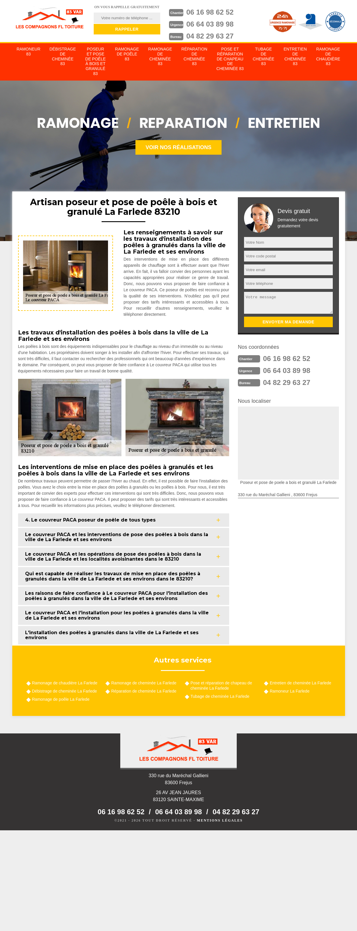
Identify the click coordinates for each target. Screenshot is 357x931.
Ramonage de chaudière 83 (328, 56)
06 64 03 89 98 (212, 23)
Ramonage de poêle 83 (127, 54)
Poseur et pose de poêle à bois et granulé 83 (95, 61)
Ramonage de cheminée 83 (160, 56)
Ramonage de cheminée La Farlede (143, 683)
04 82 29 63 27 (212, 35)
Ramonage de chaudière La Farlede (64, 683)
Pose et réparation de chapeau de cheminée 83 (229, 59)
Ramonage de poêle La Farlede (61, 699)
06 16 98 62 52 (212, 12)
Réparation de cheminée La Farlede (143, 691)
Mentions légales (220, 820)
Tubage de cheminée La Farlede (220, 696)
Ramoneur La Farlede (289, 691)
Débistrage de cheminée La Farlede (64, 691)
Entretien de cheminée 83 (295, 56)
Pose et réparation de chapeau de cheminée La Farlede (221, 686)
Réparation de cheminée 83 (194, 56)
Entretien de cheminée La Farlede (300, 683)
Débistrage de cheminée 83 (62, 56)
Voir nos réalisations (179, 147)
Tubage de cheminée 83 (263, 56)
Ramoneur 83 (29, 51)
